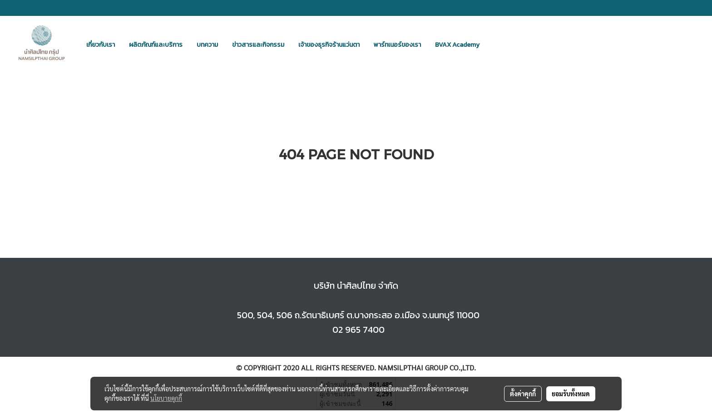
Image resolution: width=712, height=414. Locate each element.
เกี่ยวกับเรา (100, 44)
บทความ (207, 44)
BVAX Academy (457, 44)
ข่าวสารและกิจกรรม (258, 44)
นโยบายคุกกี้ (166, 398)
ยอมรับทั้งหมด (571, 393)
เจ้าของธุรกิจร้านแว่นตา (329, 44)
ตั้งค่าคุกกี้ (523, 393)
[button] (494, 44)
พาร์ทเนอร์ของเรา (397, 44)
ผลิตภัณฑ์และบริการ (156, 44)
